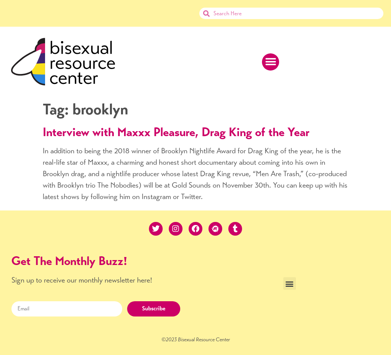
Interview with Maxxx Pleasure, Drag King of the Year (176, 132)
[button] (270, 62)
